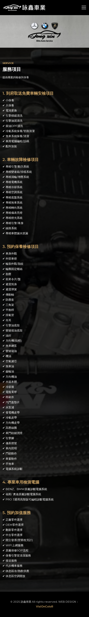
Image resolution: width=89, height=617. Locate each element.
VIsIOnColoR (44, 606)
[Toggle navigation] (83, 7)
